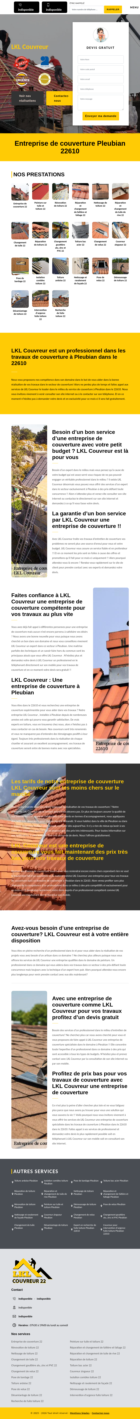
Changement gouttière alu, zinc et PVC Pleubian (115, 1216)
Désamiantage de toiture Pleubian (56, 1226)
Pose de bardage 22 (22, 1377)
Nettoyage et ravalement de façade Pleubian (26, 1216)
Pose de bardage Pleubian (86, 1180)
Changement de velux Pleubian (84, 1216)
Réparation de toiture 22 (83, 1359)
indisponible (25, 1298)
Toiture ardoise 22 (21, 1383)
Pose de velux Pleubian (114, 1204)
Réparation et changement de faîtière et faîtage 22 (98, 1347)
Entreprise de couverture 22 (26, 1341)
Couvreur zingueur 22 (82, 1371)
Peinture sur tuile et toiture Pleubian (53, 1206)
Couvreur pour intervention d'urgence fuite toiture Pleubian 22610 (114, 1229)
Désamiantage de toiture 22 (26, 1395)
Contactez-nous (61, 98)
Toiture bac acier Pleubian (115, 1180)
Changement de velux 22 (25, 1371)
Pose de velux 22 (20, 1389)
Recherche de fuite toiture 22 (27, 1401)
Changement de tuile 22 (24, 1359)
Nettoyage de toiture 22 (24, 1353)
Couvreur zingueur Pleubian (53, 1216)
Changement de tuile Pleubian (24, 1226)
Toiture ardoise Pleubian (26, 1180)
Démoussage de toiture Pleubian (85, 1206)
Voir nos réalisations (27, 98)
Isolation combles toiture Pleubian (56, 1182)
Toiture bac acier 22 (81, 1365)
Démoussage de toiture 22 (84, 1389)
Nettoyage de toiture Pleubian (84, 1192)
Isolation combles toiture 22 (85, 1377)
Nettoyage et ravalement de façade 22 (91, 1383)
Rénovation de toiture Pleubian (25, 1206)
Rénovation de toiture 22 (25, 1347)
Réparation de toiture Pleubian (24, 1192)
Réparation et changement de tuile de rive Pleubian (55, 1194)
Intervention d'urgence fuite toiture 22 (91, 1395)
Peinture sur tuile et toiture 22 (86, 1341)
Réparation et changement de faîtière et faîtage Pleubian (115, 1194)
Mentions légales (80, 1413)
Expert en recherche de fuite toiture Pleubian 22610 (85, 1228)
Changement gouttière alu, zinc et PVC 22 (34, 1365)
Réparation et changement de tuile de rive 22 (95, 1353)
